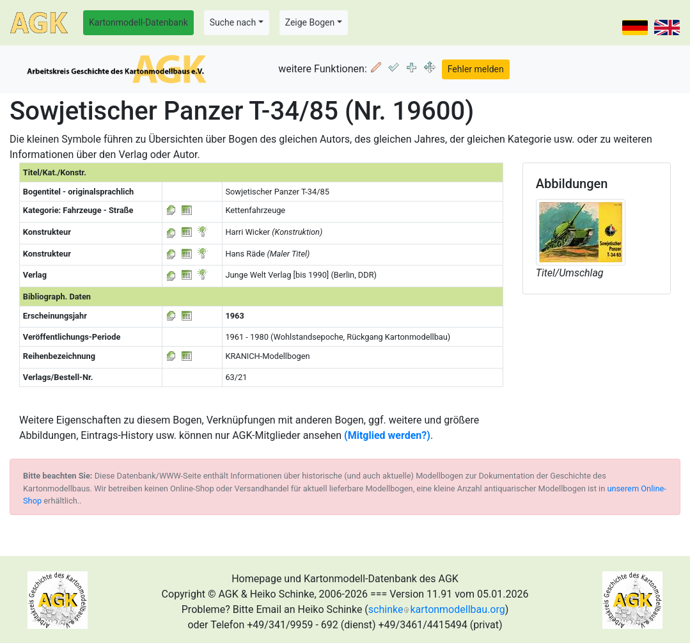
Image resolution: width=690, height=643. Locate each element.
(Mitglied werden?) (387, 435)
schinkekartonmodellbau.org (436, 609)
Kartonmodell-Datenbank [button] (138, 22)
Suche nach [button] (233, 22)
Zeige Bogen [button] (310, 22)
